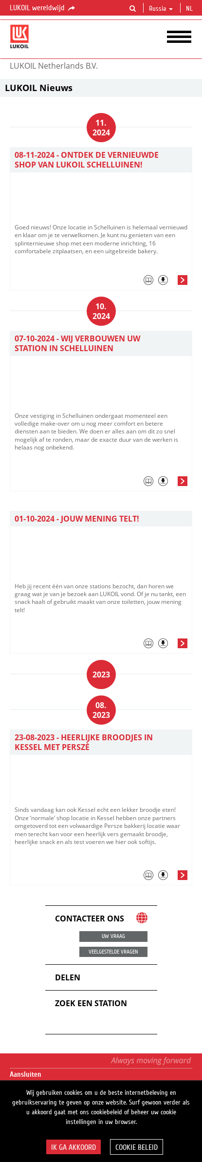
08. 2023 (101, 710)
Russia (161, 9)
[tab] (101, 282)
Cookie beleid (136, 1147)
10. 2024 (101, 311)
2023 (101, 674)
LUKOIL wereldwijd (43, 8)
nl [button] (190, 9)
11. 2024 (101, 127)
